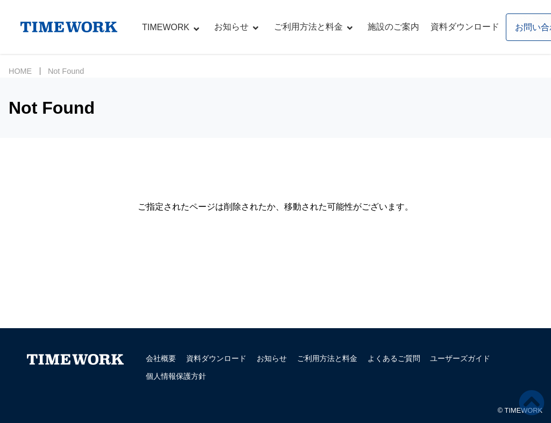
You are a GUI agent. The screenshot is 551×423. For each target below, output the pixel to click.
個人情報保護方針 (176, 376)
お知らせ (231, 26)
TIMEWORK (165, 27)
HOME (20, 71)
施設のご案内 (393, 26)
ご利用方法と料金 (308, 26)
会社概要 (161, 358)
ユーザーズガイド (460, 358)
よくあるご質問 (394, 358)
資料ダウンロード (464, 26)
